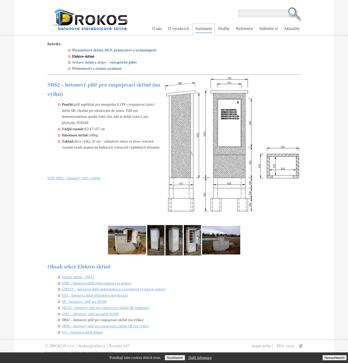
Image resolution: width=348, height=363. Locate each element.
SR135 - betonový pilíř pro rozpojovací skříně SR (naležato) (105, 308)
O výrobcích (178, 28)
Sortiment (203, 28)
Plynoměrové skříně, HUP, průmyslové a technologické (114, 50)
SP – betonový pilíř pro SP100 (84, 302)
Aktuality (292, 28)
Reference (244, 28)
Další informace (200, 358)
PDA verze (285, 346)
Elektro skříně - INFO (78, 277)
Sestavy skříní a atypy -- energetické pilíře (104, 62)
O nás (157, 28)
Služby (224, 28)
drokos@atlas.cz (92, 346)
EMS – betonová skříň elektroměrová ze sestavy (97, 283)
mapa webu (261, 346)
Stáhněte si (268, 28)
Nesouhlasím (335, 358)
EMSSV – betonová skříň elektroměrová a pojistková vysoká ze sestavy (114, 289)
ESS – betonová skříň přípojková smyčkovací (95, 295)
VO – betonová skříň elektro (82, 332)
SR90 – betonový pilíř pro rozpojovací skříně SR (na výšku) (105, 326)
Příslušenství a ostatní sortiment (97, 69)
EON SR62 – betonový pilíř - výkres (73, 178)
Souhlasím (175, 358)
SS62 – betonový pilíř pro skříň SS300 (90, 314)
